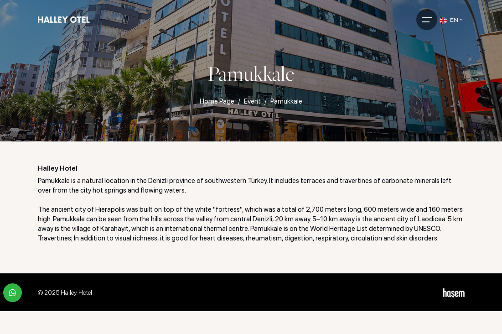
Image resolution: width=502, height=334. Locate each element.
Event (252, 101)
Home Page (217, 101)
